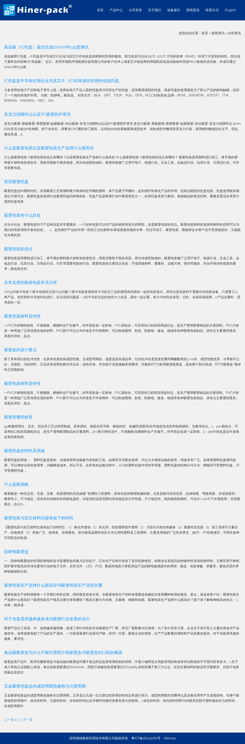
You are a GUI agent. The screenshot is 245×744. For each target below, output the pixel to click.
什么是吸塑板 (16, 484)
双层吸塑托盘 (16, 181)
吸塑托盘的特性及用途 (24, 450)
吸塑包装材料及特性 (22, 316)
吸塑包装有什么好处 (22, 215)
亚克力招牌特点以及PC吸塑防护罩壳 (37, 114)
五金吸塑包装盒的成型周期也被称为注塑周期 (45, 686)
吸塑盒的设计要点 (20, 349)
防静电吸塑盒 (16, 551)
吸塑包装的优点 (18, 248)
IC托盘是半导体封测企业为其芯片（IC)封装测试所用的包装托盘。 (63, 80)
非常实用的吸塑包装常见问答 (30, 282)
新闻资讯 (218, 33)
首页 (205, 33)
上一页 (9, 720)
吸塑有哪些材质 (18, 417)
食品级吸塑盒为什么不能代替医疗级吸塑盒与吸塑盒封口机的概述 (63, 652)
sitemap (170, 738)
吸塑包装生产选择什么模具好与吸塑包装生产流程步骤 (53, 585)
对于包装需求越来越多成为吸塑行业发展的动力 (47, 618)
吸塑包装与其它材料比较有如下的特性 (39, 518)
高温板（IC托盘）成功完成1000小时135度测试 (46, 47)
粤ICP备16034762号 (145, 738)
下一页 (28, 720)
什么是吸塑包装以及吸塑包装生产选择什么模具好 (49, 148)
